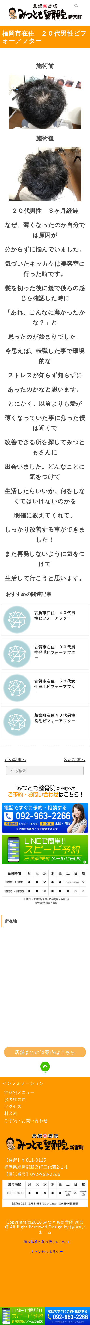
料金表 (10, 1113)
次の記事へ (74, 759)
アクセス (13, 1106)
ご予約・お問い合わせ (26, 1120)
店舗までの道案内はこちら (45, 1052)
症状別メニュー (19, 1092)
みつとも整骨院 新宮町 (44, 1225)
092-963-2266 (45, 1174)
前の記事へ (15, 759)
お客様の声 (15, 1099)
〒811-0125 (44, 1163)
